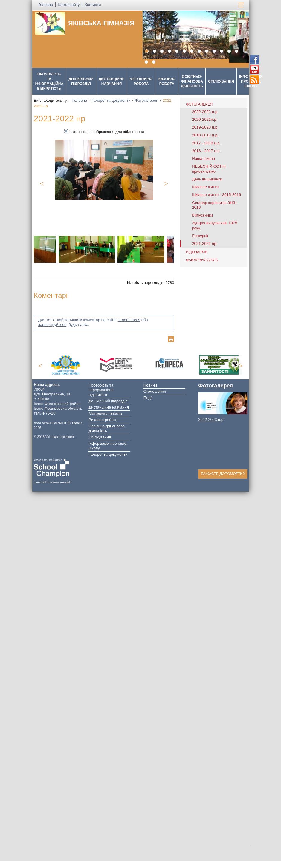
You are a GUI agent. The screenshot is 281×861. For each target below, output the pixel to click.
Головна (79, 100)
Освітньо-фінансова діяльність (192, 81)
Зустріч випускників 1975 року (214, 225)
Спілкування (221, 81)
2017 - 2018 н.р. (206, 143)
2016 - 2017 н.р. (206, 151)
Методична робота (141, 81)
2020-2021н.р (204, 119)
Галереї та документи (110, 100)
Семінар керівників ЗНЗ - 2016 (215, 205)
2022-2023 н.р (204, 111)
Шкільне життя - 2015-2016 (216, 194)
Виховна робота (167, 81)
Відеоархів (196, 252)
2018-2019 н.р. (205, 135)
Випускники (202, 215)
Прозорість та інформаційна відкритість (49, 81)
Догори (253, 845)
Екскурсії (200, 236)
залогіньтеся (129, 320)
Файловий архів (202, 260)
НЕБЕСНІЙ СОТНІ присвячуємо (208, 168)
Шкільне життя (205, 187)
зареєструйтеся (52, 324)
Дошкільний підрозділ (81, 81)
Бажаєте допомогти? (223, 474)
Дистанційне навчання (112, 81)
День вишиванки (207, 179)
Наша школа (203, 158)
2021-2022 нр (204, 243)
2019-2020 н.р (204, 127)
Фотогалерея (146, 100)
